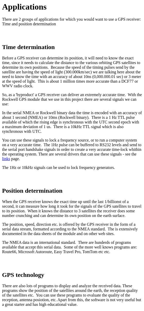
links (6, 159)
